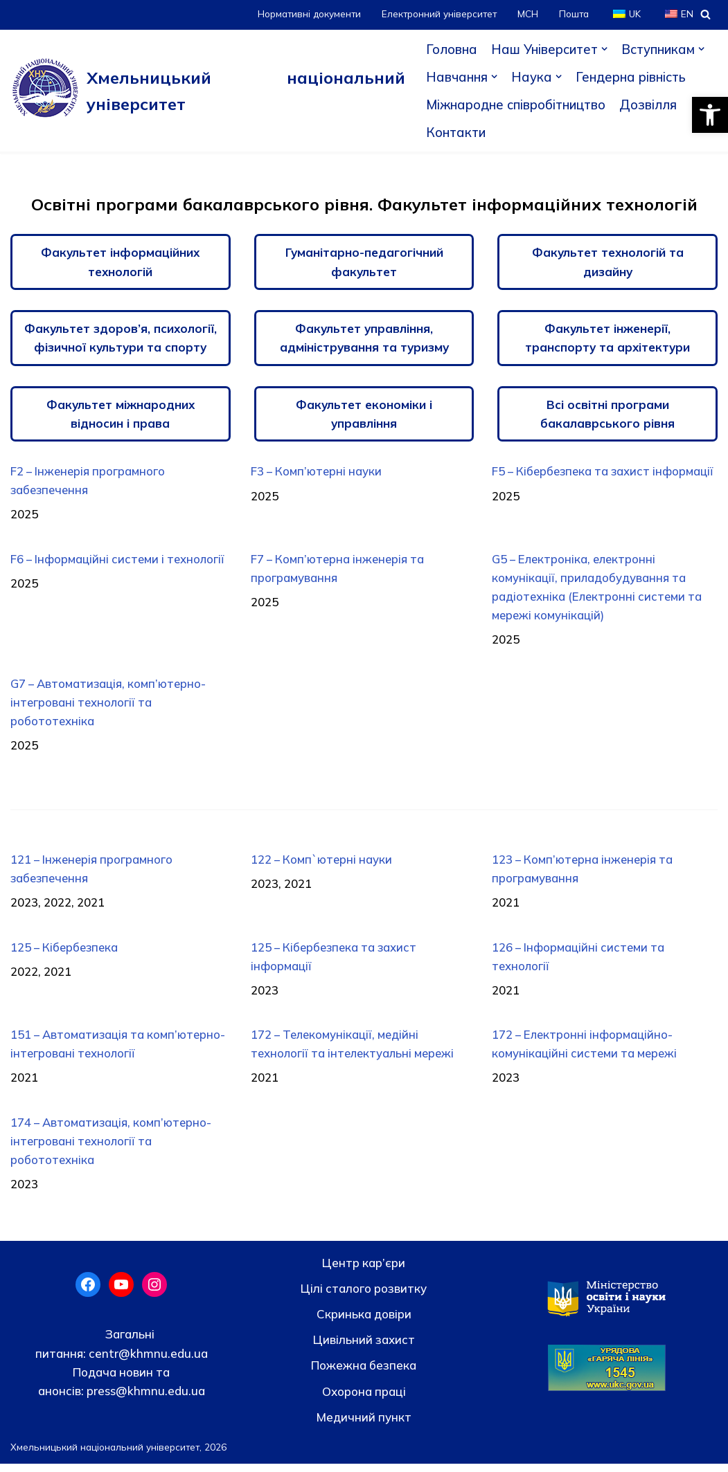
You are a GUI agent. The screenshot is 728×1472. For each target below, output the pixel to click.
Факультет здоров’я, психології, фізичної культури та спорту (120, 338)
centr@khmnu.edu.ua (147, 1361)
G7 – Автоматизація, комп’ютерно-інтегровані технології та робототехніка (109, 706)
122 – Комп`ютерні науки (322, 864)
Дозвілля (652, 104)
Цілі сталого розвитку (364, 1296)
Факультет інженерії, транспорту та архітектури (607, 338)
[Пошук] (705, 14)
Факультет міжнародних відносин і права (120, 414)
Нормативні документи (304, 14)
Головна (450, 49)
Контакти (455, 132)
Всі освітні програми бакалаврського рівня (607, 414)
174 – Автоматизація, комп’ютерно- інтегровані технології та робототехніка (112, 1149)
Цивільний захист (364, 1348)
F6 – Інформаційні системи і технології (119, 561)
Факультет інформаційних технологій (120, 261)
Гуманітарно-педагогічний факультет (364, 261)
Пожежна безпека (363, 1374)
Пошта (573, 14)
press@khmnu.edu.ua (144, 1399)
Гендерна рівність (630, 77)
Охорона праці (364, 1399)
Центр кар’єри (363, 1271)
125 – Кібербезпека (65, 952)
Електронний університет (436, 14)
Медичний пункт (364, 1425)
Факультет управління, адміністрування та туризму (364, 338)
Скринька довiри (364, 1323)
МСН (526, 14)
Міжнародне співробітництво (517, 104)
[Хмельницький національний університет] (207, 90)
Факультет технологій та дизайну (608, 261)
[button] (710, 115)
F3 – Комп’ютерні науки (317, 472)
